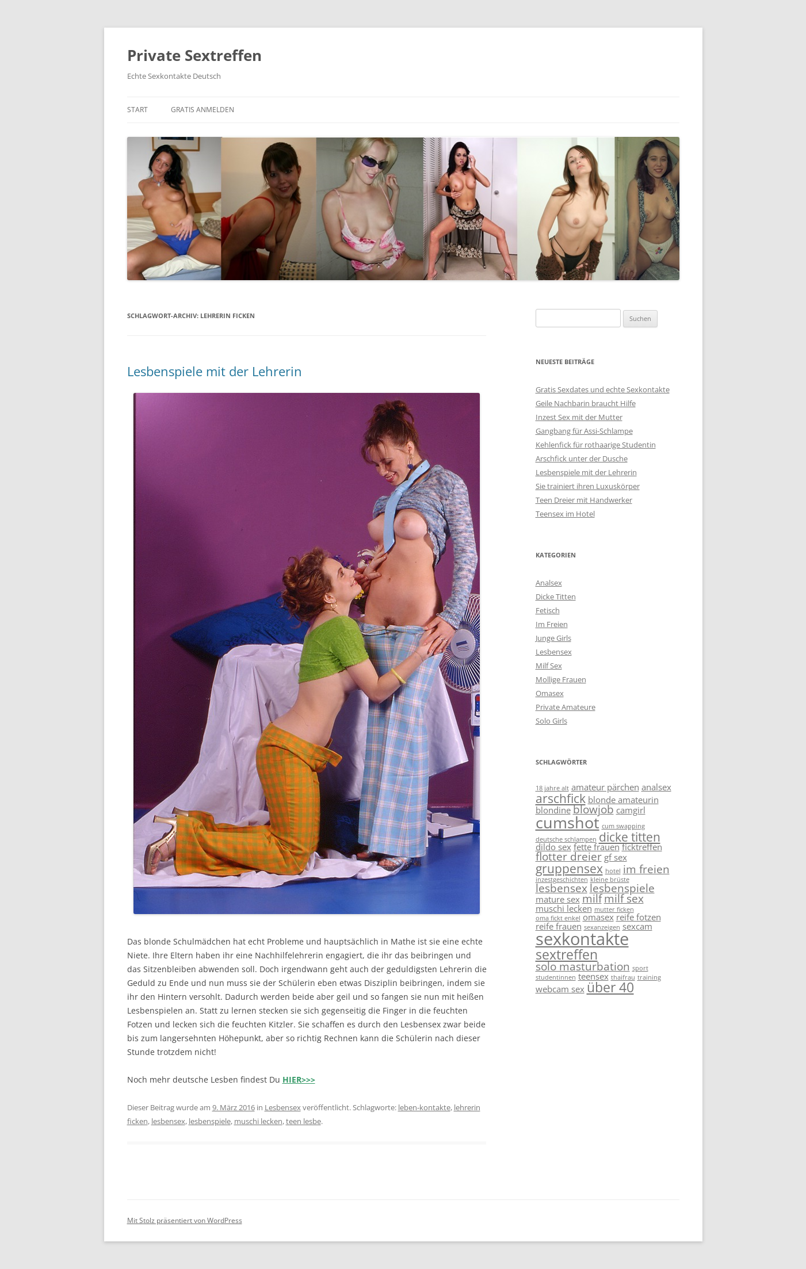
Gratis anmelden (202, 109)
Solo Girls (551, 721)
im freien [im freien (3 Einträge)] (646, 869)
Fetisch (548, 610)
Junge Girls (553, 638)
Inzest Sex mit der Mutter (579, 417)
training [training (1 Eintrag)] (649, 977)
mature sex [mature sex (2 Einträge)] (558, 899)
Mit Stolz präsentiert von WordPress (184, 1220)
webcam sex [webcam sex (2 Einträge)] (560, 989)
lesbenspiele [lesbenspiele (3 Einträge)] (622, 888)
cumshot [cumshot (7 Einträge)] (567, 822)
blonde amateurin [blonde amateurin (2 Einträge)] (623, 799)
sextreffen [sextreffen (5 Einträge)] (567, 954)
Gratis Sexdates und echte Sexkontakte (603, 389)
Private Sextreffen (194, 55)
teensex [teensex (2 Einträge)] (593, 976)
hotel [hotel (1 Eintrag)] (613, 871)
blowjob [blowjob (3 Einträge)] (593, 809)
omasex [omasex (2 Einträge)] (598, 917)
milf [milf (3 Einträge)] (592, 898)
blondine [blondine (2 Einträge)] (553, 810)
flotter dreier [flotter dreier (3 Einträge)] (569, 856)
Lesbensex (283, 1107)
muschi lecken (258, 1121)
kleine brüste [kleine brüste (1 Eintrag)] (609, 880)
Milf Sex (549, 665)
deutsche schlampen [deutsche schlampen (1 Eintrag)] (566, 839)
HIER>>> (298, 1079)
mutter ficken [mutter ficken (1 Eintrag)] (614, 909)
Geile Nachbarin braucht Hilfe (586, 403)
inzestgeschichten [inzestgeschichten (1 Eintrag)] (562, 880)
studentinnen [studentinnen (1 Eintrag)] (556, 977)
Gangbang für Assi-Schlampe (584, 431)
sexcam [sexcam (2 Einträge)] (637, 926)
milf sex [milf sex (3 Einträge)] (624, 898)
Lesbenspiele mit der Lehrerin (214, 371)
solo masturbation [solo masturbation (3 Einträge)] (583, 966)
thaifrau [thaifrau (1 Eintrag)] (623, 977)
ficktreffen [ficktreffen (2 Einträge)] (642, 846)
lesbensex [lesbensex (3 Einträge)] (561, 888)
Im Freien (552, 624)
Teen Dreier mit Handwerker (584, 500)
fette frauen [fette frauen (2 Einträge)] (597, 846)
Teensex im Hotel (565, 514)
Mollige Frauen (561, 679)
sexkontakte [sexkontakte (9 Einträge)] (582, 938)
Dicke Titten (556, 596)
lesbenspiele (210, 1121)
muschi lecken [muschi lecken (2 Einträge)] (564, 908)
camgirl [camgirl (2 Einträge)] (630, 810)
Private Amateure (565, 707)
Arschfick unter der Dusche (582, 458)
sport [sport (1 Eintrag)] (640, 968)
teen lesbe (303, 1121)
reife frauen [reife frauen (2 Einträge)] (559, 926)
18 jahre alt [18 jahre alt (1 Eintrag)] (552, 788)
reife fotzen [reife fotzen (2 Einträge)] (638, 917)
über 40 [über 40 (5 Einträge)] (610, 987)
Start (137, 109)
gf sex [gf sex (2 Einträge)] (615, 857)
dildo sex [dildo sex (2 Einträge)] (553, 846)
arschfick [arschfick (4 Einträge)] (561, 798)
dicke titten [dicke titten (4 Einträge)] (629, 836)
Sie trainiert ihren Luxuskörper (588, 486)
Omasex (550, 693)
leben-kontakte (424, 1107)
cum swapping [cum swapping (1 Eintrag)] (623, 826)
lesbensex (168, 1121)
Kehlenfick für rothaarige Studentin (596, 444)
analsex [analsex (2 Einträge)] (656, 787)
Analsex (549, 583)
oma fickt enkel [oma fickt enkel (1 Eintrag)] (558, 918)
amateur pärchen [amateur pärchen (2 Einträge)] (605, 787)
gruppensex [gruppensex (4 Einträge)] (569, 868)
